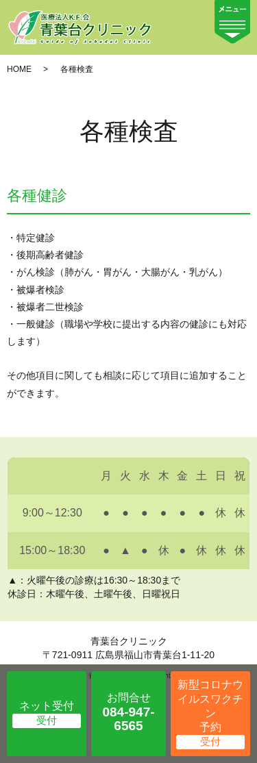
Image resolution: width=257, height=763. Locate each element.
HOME (19, 69)
